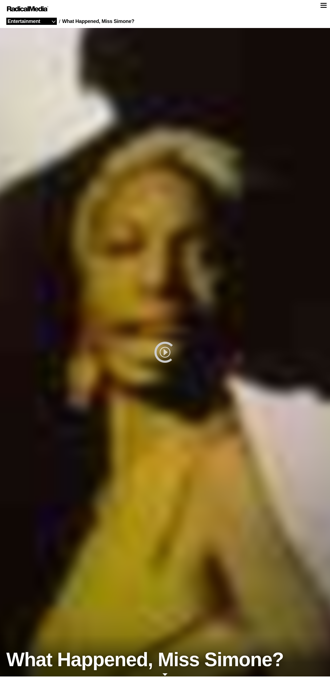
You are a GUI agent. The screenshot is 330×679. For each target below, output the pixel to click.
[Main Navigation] (165, 10)
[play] (165, 355)
